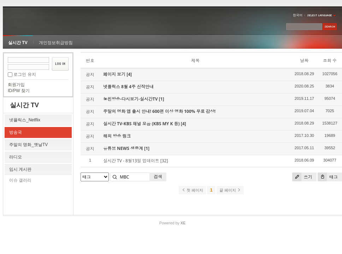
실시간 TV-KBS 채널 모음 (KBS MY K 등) (142, 124)
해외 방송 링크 (117, 136)
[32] (164, 161)
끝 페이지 (230, 190)
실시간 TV (18, 42)
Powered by (172, 223)
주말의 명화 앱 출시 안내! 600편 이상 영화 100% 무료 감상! (159, 111)
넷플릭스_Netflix (24, 119)
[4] (129, 74)
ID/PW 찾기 (19, 90)
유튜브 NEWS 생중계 (123, 148)
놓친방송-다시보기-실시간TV (131, 99)
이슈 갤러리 (20, 180)
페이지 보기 (114, 74)
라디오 (15, 157)
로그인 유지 (24, 74)
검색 (158, 177)
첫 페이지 (192, 190)
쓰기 (302, 177)
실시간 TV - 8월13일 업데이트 (131, 161)
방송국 (15, 132)
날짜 (304, 61)
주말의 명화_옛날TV (28, 144)
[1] (161, 99)
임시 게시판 (20, 169)
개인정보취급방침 (56, 42)
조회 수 (330, 61)
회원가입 (16, 84)
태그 (328, 177)
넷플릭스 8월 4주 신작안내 (128, 87)
